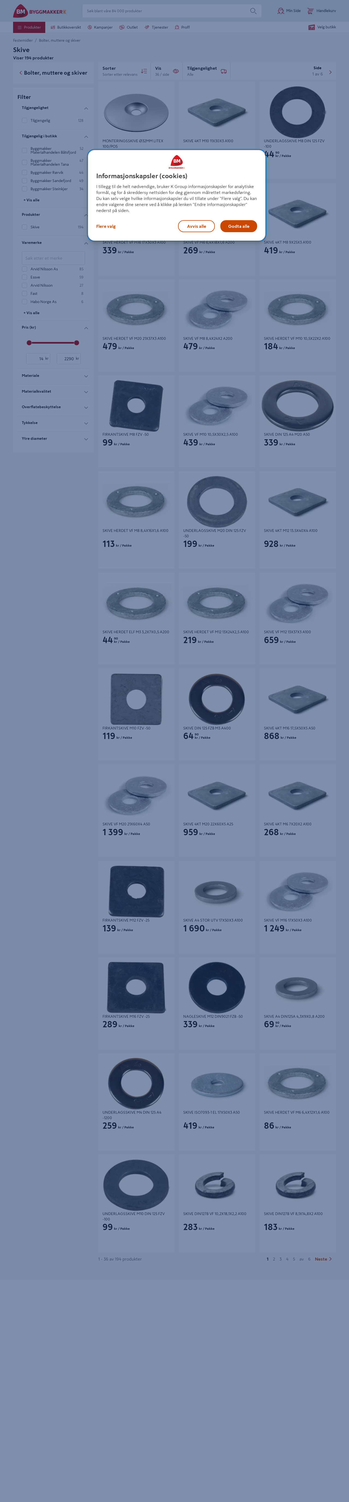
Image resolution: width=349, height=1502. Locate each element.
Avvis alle (196, 226)
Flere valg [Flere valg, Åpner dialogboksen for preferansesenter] (106, 226)
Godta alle (238, 226)
